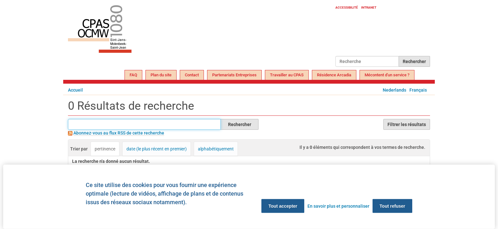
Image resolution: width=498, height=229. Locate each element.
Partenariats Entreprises (234, 75)
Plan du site (161, 75)
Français (418, 90)
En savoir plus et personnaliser (338, 206)
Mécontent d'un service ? (387, 75)
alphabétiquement (216, 148)
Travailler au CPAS (287, 75)
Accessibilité (346, 7)
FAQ (133, 75)
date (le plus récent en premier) (156, 148)
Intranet (368, 7)
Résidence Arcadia (334, 75)
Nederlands (394, 90)
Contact (192, 75)
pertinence (105, 148)
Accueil (75, 90)
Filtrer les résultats (406, 124)
